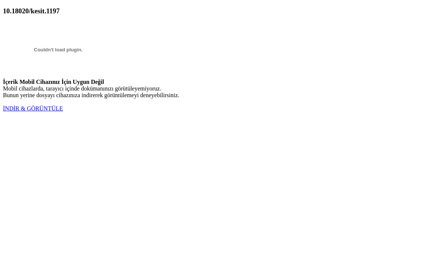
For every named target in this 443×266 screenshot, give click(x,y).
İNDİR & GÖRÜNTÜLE (33, 108)
